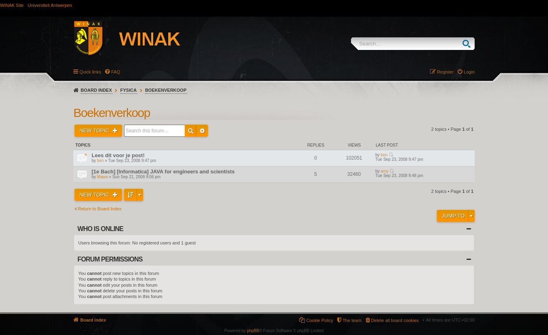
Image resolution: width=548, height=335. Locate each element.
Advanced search (202, 131)
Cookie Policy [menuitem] (319, 320)
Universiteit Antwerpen (50, 5)
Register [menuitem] (445, 71)
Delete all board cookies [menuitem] (395, 320)
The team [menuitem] (351, 320)
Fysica (128, 90)
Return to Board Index (100, 208)
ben (100, 160)
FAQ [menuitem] (115, 71)
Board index (96, 90)
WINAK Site (12, 5)
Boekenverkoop (165, 90)
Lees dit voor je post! (118, 155)
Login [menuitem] (469, 71)
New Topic (95, 131)
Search (468, 43)
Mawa (102, 177)
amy (384, 171)
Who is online (100, 228)
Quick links (90, 71)
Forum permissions (110, 259)
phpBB (253, 331)
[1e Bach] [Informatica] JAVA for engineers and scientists (163, 172)
